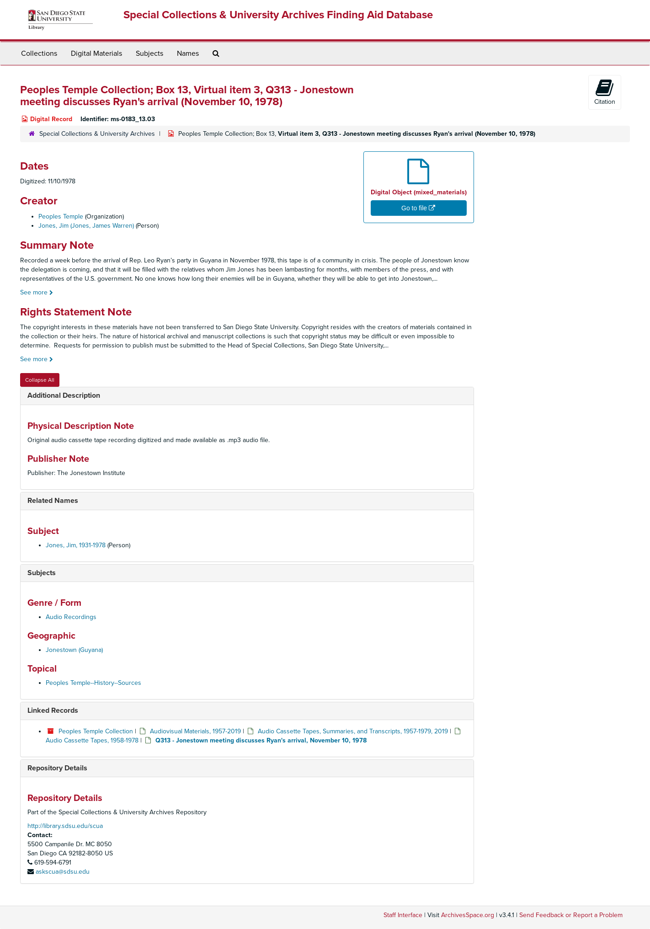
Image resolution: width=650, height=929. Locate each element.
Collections (39, 53)
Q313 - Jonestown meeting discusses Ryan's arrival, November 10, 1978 (261, 740)
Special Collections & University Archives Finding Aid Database (278, 14)
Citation (604, 92)
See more (36, 292)
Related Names (52, 500)
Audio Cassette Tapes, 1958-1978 (92, 740)
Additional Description (63, 395)
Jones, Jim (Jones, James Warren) (86, 226)
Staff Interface (403, 915)
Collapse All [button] (39, 380)
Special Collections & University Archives (97, 134)
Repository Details (57, 768)
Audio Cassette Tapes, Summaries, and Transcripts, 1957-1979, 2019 (353, 731)
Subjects (149, 53)
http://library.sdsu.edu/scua (65, 826)
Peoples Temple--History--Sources (93, 683)
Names (188, 53)
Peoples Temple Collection (96, 731)
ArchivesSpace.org (467, 915)
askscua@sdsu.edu (63, 872)
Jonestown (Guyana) (74, 650)
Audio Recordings (71, 617)
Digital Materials (96, 53)
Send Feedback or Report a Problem (571, 915)
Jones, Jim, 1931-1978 (76, 545)
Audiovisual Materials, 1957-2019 (195, 731)
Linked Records (52, 710)
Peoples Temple (60, 216)
